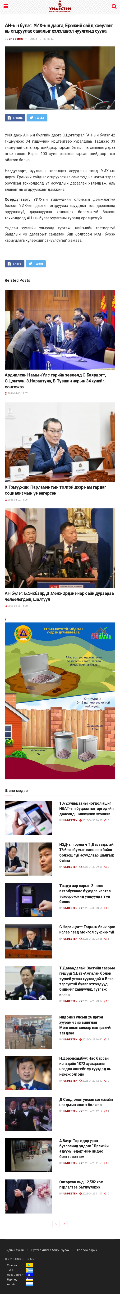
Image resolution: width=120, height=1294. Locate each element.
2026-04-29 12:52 (90, 1080)
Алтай (11, 1284)
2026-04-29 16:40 (90, 1039)
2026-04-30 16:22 (90, 820)
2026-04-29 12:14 (90, 1111)
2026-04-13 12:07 (16, 393)
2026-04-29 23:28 (90, 938)
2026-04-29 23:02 (90, 1001)
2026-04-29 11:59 (90, 1163)
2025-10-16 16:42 (42, 38)
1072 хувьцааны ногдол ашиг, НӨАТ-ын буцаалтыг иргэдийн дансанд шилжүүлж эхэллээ (86, 808)
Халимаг (12, 1265)
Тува (10, 1270)
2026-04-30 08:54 (90, 908)
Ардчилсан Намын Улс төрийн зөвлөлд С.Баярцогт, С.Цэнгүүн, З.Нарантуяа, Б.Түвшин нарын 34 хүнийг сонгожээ (55, 380)
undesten (16, 38)
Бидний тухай (14, 1250)
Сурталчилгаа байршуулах (50, 1250)
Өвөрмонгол (15, 1274)
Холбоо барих (87, 1250)
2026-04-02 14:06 (16, 499)
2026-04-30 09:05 (90, 866)
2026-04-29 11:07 (90, 1193)
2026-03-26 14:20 (16, 605)
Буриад (12, 1279)
